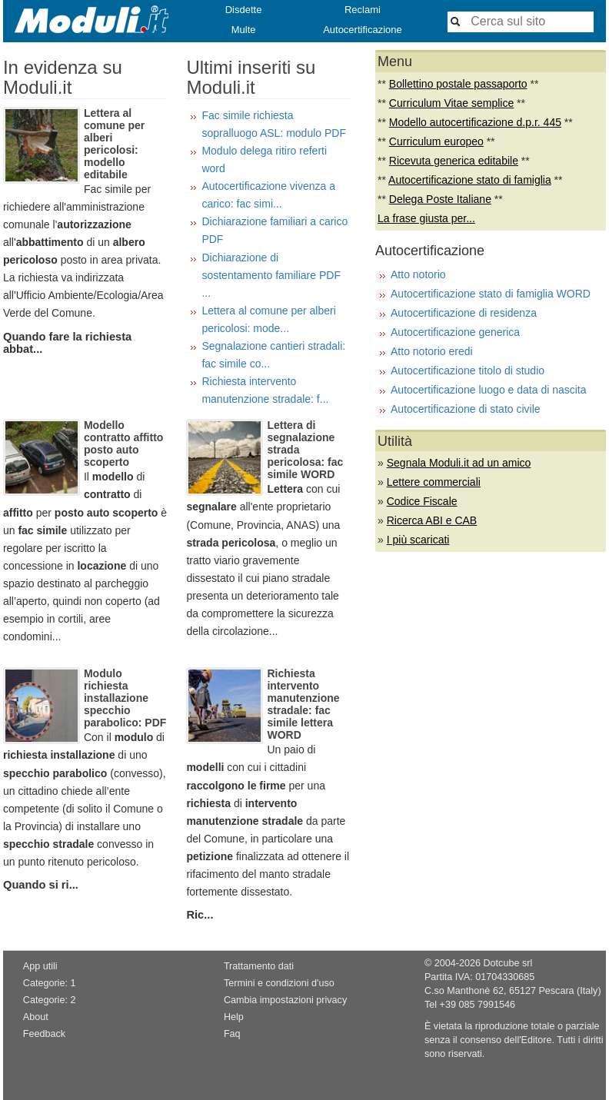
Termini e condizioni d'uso (279, 983)
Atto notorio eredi (432, 351)
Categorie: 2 (49, 1000)
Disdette (243, 9)
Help (234, 1017)
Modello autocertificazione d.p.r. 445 (475, 122)
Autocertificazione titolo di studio (467, 370)
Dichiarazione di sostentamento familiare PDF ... (271, 275)
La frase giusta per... (426, 218)
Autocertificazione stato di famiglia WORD (491, 293)
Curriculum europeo (436, 141)
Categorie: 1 (49, 983)
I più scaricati (418, 539)
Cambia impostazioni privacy (285, 1000)
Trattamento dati (259, 966)
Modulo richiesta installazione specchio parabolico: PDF (125, 698)
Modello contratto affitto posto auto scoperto (123, 443)
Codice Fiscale (422, 501)
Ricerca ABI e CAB (432, 520)
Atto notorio (418, 274)
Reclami (362, 9)
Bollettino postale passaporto (458, 84)
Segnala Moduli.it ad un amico (459, 463)
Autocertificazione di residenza (464, 313)
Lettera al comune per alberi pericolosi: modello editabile (114, 144)
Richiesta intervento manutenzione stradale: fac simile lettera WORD (303, 704)
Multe (243, 29)
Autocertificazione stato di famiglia (469, 180)
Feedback (44, 1034)
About (35, 1017)
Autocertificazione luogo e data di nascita (489, 390)
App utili (40, 966)
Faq (232, 1034)
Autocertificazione (362, 29)
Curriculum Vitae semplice (451, 103)
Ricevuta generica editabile (453, 161)
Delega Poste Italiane (440, 199)
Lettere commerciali (434, 482)
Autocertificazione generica (455, 332)
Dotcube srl (507, 963)
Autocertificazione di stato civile (466, 409)
